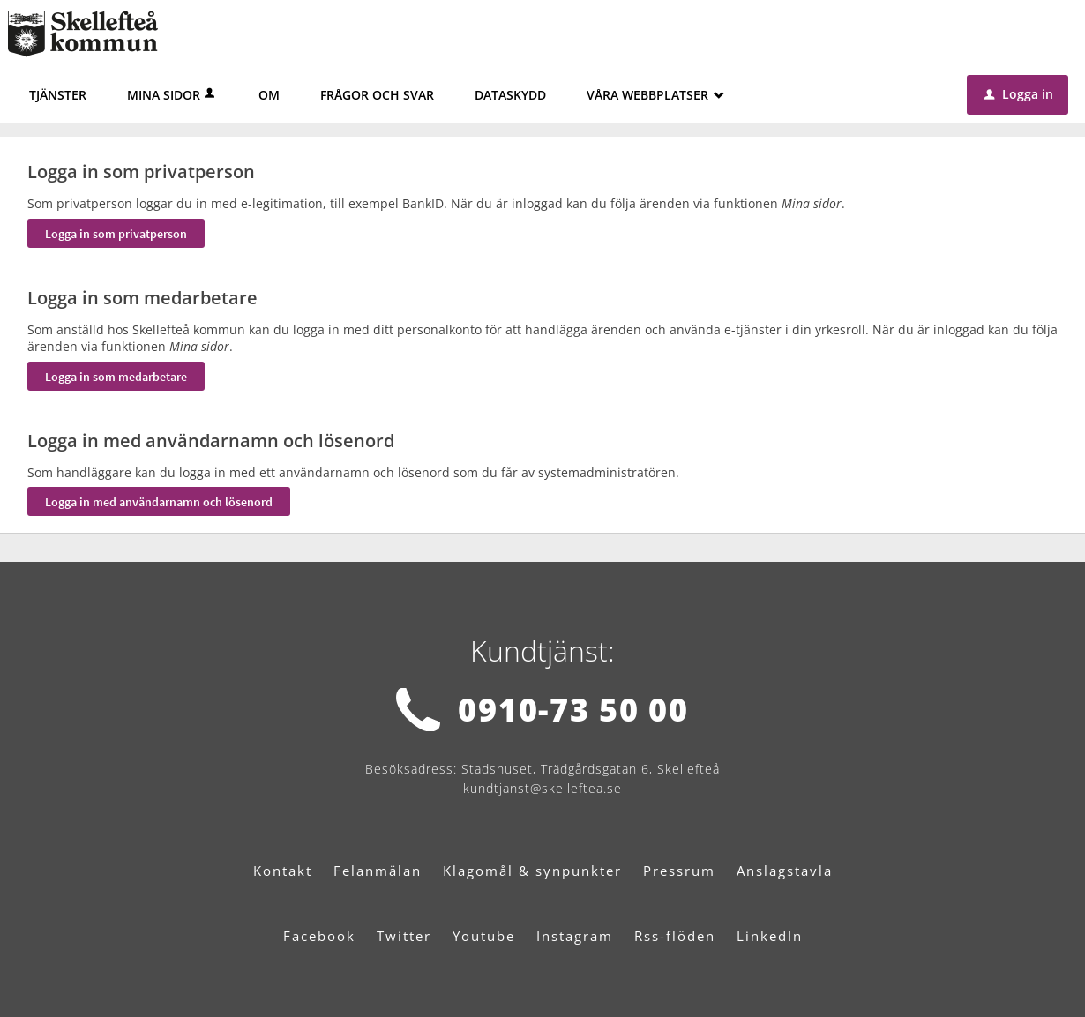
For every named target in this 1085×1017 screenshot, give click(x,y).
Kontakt (282, 870)
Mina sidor (172, 94)
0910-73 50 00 (573, 709)
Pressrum (679, 870)
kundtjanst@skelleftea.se (542, 788)
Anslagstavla (785, 870)
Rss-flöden (674, 936)
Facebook (319, 936)
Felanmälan (377, 870)
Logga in (1018, 94)
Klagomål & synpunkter (532, 870)
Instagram (574, 936)
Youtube (484, 936)
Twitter (404, 936)
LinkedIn (770, 936)
